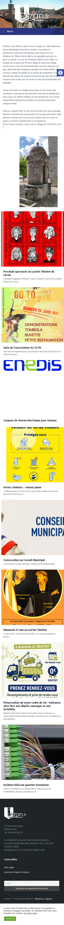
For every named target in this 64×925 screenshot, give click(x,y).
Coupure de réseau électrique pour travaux (30, 420)
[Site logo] (32, 22)
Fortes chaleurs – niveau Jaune (22, 487)
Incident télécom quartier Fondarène (26, 785)
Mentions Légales (43, 898)
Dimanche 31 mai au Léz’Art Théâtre (25, 630)
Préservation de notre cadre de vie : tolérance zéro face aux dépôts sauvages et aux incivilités (32, 706)
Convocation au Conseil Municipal (24, 560)
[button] (60, 72)
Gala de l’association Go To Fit (22, 347)
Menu (32, 31)
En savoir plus (30, 913)
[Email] (31, 883)
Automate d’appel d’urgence (17, 872)
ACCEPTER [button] (10, 919)
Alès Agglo (9, 867)
